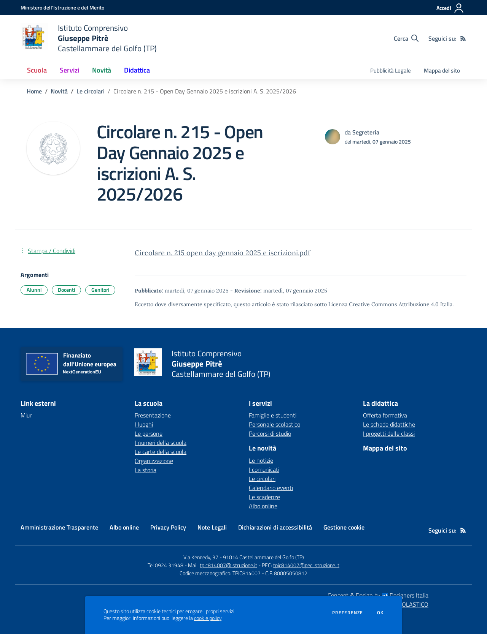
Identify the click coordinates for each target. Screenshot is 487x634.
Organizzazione (154, 460)
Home (34, 91)
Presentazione (153, 415)
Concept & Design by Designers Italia (378, 595)
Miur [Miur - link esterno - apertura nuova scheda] (26, 415)
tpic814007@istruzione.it (228, 565)
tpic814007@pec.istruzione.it (306, 565)
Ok (380, 612)
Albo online (263, 506)
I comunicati (264, 469)
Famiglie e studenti (272, 415)
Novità (59, 91)
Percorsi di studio (270, 433)
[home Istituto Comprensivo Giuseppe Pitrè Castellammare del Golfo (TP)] (89, 38)
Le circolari (90, 91)
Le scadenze (264, 496)
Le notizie (261, 460)
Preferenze (347, 612)
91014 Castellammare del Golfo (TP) (263, 557)
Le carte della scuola (160, 451)
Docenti (66, 290)
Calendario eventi (271, 487)
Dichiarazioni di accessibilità (275, 527)
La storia (145, 469)
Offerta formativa (385, 415)
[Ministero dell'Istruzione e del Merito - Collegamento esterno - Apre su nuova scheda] (62, 7)
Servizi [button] (69, 70)
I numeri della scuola (160, 442)
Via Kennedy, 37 (200, 557)
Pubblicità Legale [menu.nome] (390, 70)
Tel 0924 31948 (165, 565)
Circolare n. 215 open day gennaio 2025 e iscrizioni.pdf (222, 252)
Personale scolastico (274, 424)
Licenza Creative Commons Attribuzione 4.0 (383, 304)
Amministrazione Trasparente (59, 527)
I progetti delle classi (389, 433)
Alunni (34, 290)
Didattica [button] (137, 70)
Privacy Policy (168, 527)
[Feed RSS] (463, 38)
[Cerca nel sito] (406, 38)
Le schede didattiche (389, 424)
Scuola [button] (37, 70)
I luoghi (144, 424)
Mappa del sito (442, 70)
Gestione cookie (343, 527)
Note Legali (212, 527)
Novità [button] (101, 70)
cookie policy (207, 618)
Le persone (148, 433)
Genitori (100, 290)
